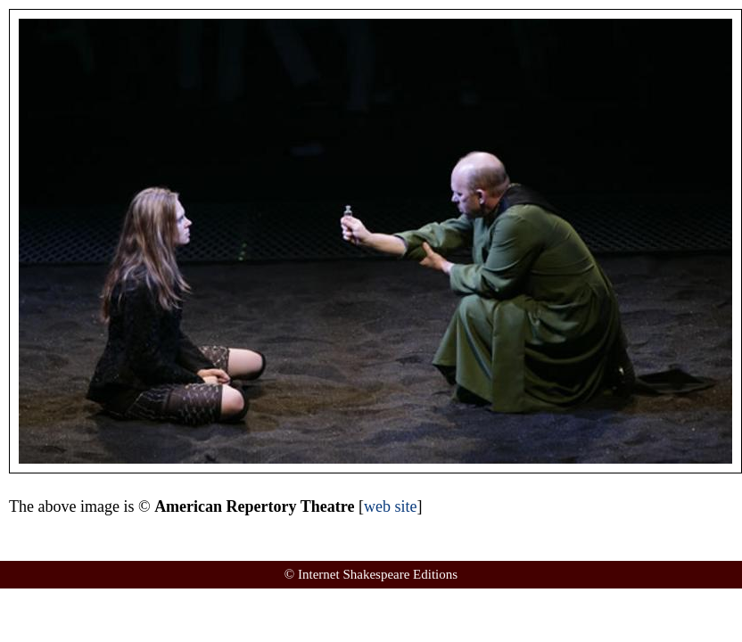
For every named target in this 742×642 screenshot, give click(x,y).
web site (390, 506)
